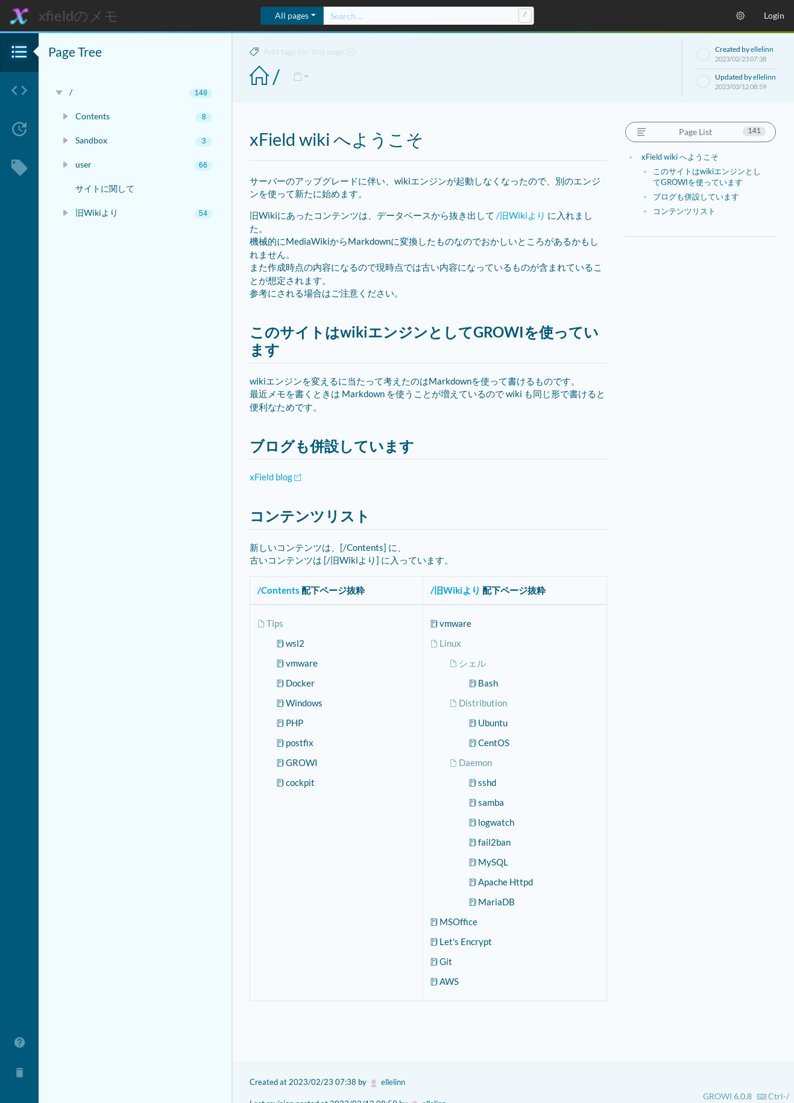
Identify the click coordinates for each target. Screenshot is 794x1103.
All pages (292, 15)
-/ (773, 1096)
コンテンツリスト (684, 211)
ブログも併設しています (696, 196)
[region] (135, 554)
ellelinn (762, 49)
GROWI (717, 1096)
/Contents (278, 590)
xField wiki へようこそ (680, 157)
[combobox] (428, 16)
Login (774, 15)
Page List (700, 132)
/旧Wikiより (521, 215)
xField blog (275, 476)
